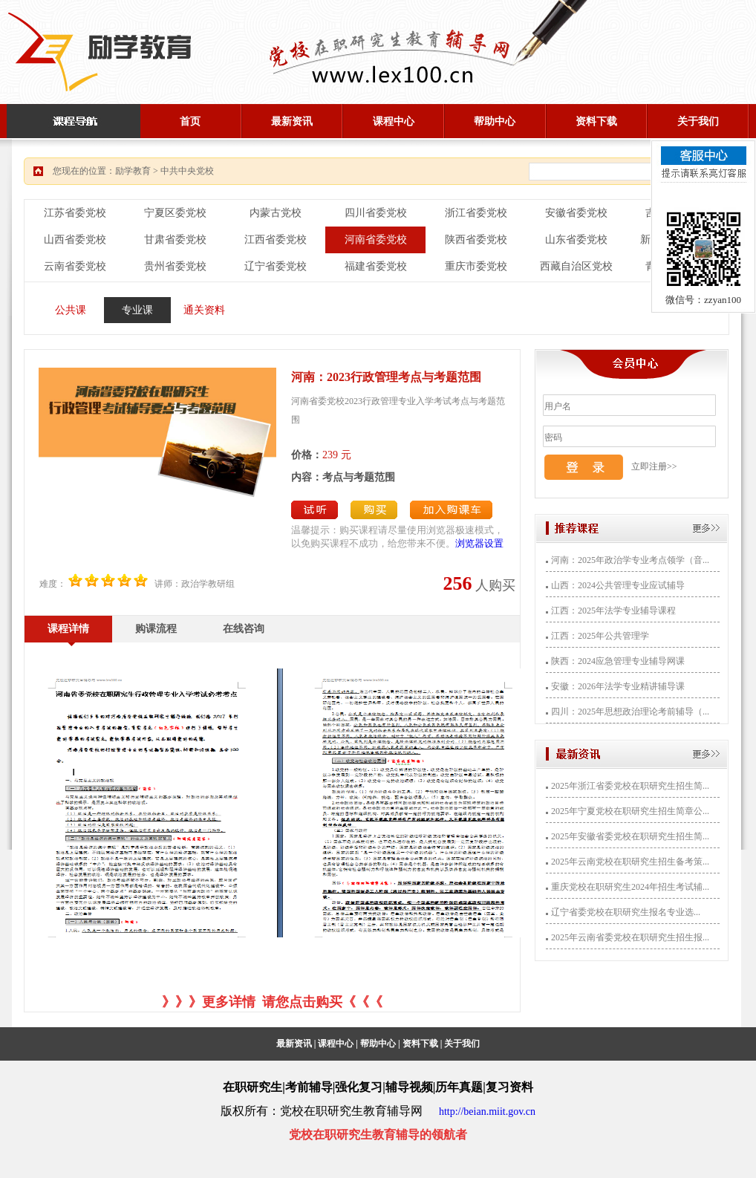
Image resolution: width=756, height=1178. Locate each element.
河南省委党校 (376, 239)
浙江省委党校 (476, 212)
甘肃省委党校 (175, 239)
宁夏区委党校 (175, 212)
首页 (190, 121)
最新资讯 (292, 121)
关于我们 (698, 121)
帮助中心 (494, 121)
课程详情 (68, 628)
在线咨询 (243, 628)
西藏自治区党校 (576, 266)
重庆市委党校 (476, 266)
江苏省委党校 (75, 212)
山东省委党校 (576, 239)
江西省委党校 (275, 239)
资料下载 (596, 121)
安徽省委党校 (576, 212)
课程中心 (393, 121)
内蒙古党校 (276, 212)
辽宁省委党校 (275, 266)
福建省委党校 (376, 266)
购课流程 (156, 628)
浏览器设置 (479, 543)
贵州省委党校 (175, 266)
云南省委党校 (75, 266)
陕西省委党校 (476, 239)
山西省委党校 (75, 239)
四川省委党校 (376, 212)
